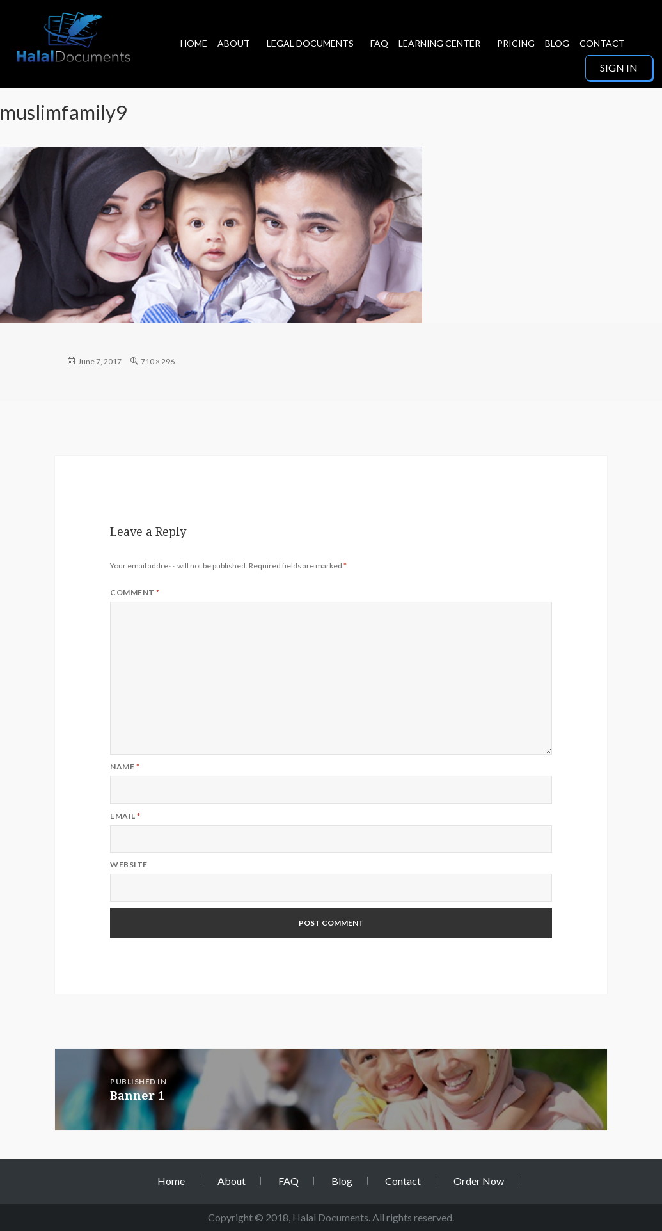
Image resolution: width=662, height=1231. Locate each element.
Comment (134, 592)
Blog (557, 43)
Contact (602, 43)
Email (125, 816)
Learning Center (439, 43)
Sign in (619, 67)
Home (193, 43)
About (233, 43)
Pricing (516, 43)
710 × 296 (158, 361)
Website (128, 864)
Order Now (478, 1181)
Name (124, 766)
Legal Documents (310, 43)
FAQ (379, 43)
